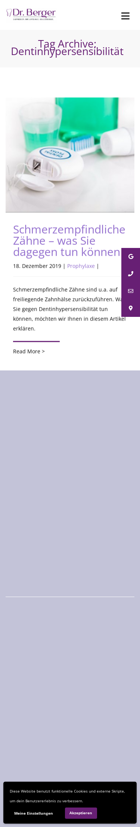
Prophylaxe (81, 266)
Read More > (29, 351)
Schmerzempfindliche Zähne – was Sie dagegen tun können (69, 241)
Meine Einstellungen (33, 813)
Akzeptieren (80, 812)
